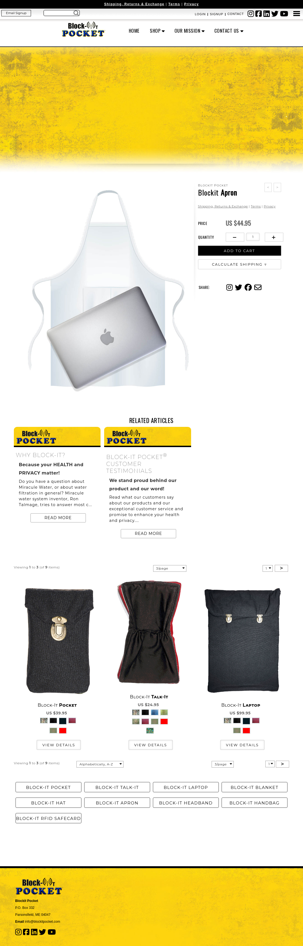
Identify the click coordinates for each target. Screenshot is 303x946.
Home (134, 30)
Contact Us (226, 30)
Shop (155, 30)
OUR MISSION (187, 30)
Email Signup (16, 13)
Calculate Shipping (237, 264)
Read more (57, 517)
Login (200, 14)
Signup (216, 14)
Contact (235, 14)
